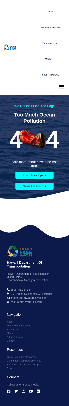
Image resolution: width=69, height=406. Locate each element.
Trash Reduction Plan (49, 27)
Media (50, 59)
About (50, 11)
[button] (61, 87)
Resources (50, 43)
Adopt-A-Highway (50, 74)
